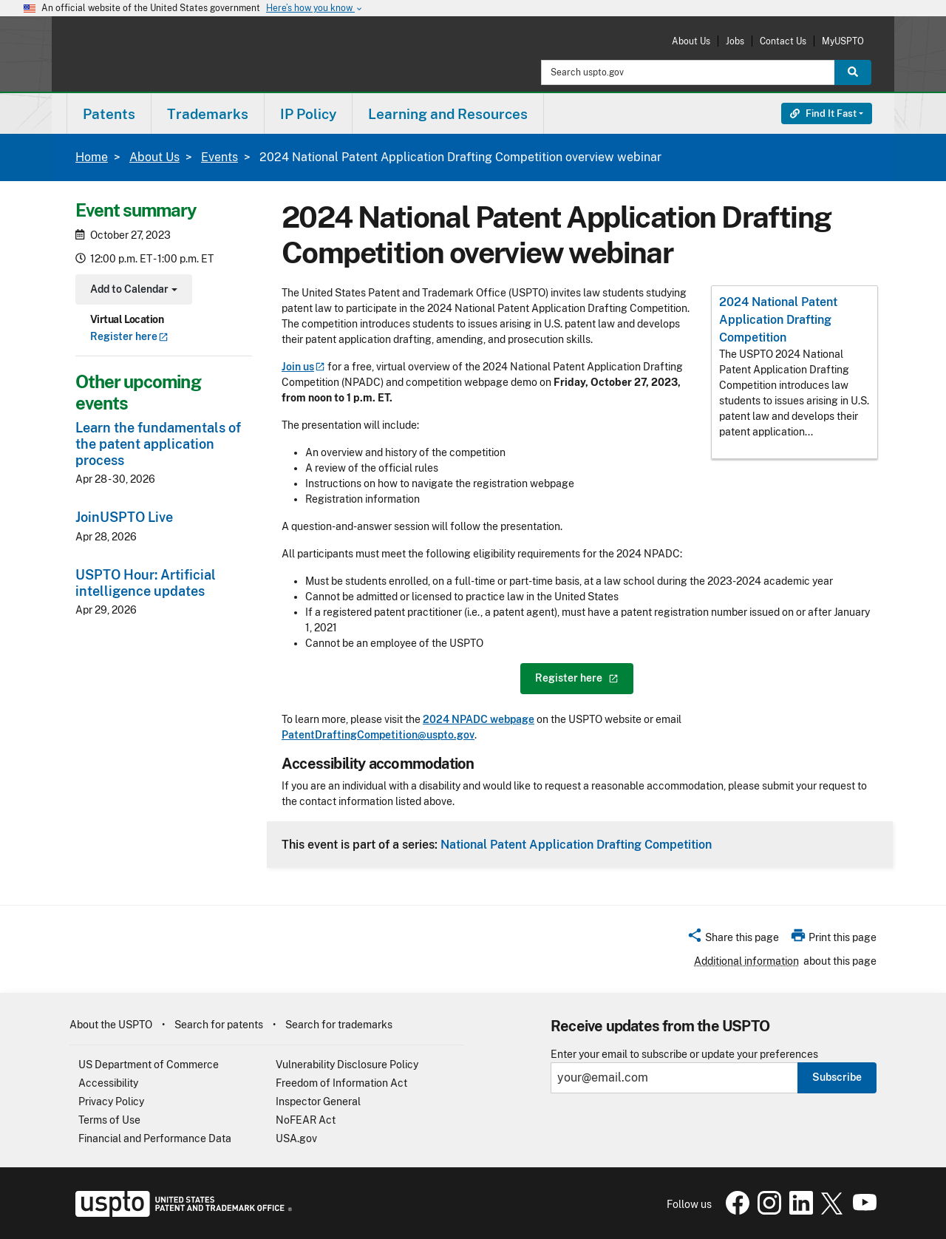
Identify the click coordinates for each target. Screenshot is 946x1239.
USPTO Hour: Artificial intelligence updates (145, 583)
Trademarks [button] (207, 114)
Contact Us (783, 41)
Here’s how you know (315, 8)
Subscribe (837, 1077)
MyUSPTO (843, 41)
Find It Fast (823, 113)
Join (303, 367)
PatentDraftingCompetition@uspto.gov (378, 735)
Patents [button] (109, 114)
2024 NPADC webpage (478, 719)
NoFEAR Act (306, 1120)
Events (219, 157)
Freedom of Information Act (341, 1083)
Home (91, 157)
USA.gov (296, 1138)
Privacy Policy (111, 1101)
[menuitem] (109, 113)
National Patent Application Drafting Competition (576, 844)
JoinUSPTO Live (124, 517)
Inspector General (318, 1101)
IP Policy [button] (308, 114)
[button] (733, 940)
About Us (691, 41)
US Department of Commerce (148, 1064)
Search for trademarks (338, 1025)
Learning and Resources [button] (448, 114)
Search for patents (218, 1025)
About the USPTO (110, 1025)
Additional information (746, 961)
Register (129, 336)
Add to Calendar (131, 291)
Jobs (735, 41)
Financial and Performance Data (154, 1138)
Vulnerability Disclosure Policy (347, 1064)
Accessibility (108, 1083)
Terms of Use (109, 1120)
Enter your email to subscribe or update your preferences (684, 1054)
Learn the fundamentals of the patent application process (158, 444)
